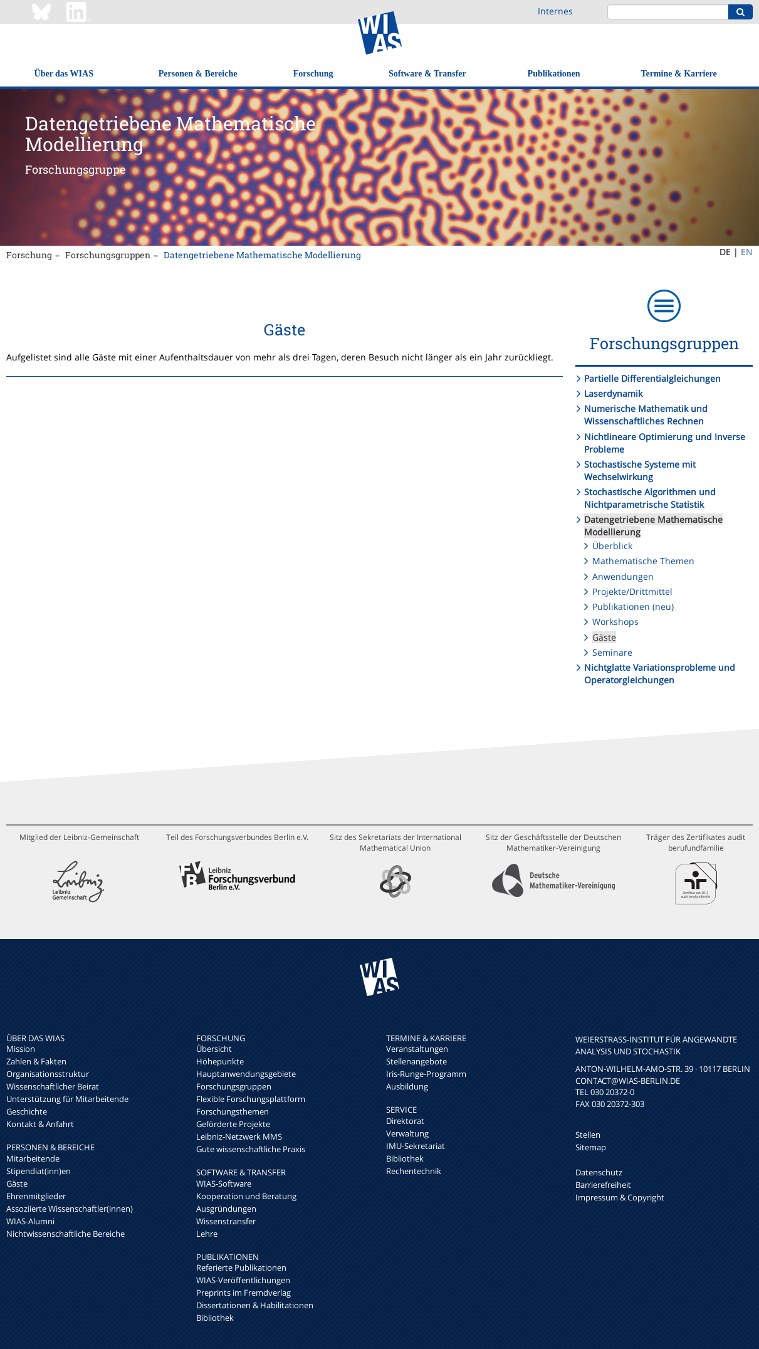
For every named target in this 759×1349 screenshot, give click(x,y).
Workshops (615, 621)
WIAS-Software (223, 1183)
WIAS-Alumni (30, 1221)
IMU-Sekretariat (415, 1146)
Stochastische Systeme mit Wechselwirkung (640, 470)
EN (747, 252)
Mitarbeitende (33, 1158)
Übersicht (214, 1048)
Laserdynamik (613, 393)
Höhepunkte (220, 1061)
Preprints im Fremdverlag (243, 1292)
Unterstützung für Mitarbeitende (67, 1099)
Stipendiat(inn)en (38, 1171)
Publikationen (554, 73)
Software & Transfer (427, 73)
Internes (555, 11)
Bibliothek (215, 1317)
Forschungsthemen (232, 1111)
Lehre (206, 1233)
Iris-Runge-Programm (426, 1073)
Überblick (612, 546)
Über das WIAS (63, 73)
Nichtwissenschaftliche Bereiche (65, 1233)
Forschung (313, 73)
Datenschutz (598, 1172)
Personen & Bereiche (198, 73)
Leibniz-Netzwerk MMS (239, 1136)
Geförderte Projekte (233, 1124)
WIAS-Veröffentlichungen (243, 1280)
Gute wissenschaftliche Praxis (250, 1149)
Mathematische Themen (643, 561)
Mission (20, 1048)
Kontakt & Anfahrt (40, 1124)
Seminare (612, 652)
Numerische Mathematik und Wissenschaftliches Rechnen (646, 414)
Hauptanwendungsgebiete (246, 1073)
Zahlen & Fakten (36, 1061)
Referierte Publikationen (241, 1267)
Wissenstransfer (226, 1221)
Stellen (587, 1134)
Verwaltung (407, 1133)
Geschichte (26, 1111)
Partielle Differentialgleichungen (652, 378)
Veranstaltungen (417, 1048)
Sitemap (590, 1147)
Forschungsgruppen (107, 255)
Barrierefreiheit (603, 1184)
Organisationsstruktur (47, 1073)
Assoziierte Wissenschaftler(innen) (69, 1208)
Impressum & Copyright (619, 1197)
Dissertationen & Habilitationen (254, 1305)
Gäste (604, 637)
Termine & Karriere (678, 73)
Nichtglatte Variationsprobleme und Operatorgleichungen (659, 673)
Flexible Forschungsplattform (250, 1099)
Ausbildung (407, 1086)
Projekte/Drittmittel (632, 591)
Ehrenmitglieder (36, 1196)
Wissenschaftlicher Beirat (52, 1086)
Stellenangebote (416, 1061)
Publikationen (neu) (633, 606)
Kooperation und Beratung (246, 1196)
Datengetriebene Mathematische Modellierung (262, 255)
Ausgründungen (226, 1208)
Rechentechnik (413, 1171)
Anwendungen (623, 576)
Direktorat (405, 1120)
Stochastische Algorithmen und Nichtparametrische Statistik (650, 498)
